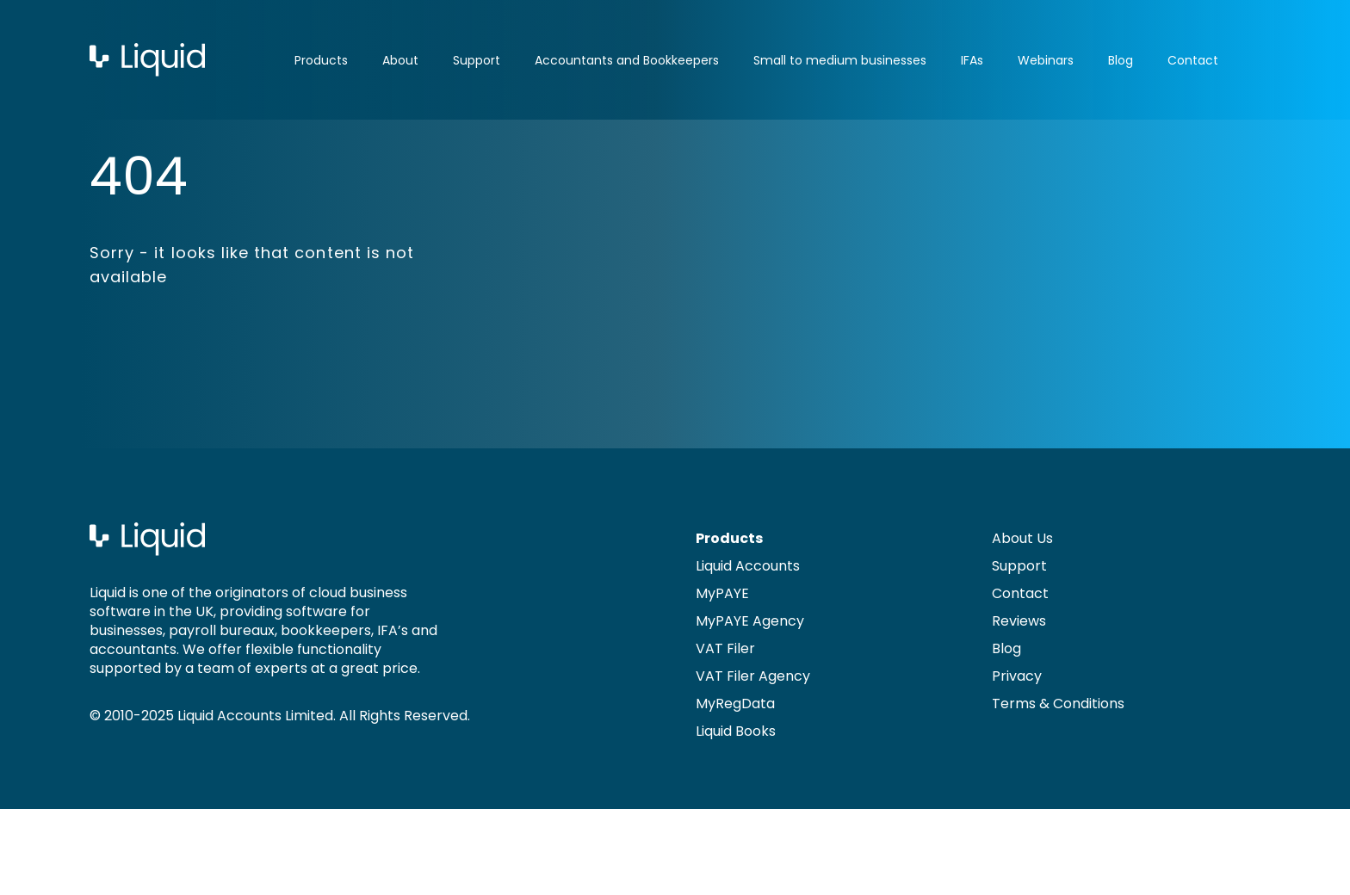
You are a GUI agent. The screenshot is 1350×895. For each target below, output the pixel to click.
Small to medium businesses (839, 60)
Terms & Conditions (1058, 703)
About (400, 60)
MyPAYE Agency (750, 621)
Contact (1192, 60)
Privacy (1017, 676)
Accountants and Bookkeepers (627, 60)
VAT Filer (725, 648)
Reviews (1019, 621)
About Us (1022, 538)
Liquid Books (736, 731)
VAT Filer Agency (753, 676)
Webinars (1046, 60)
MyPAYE (722, 593)
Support (476, 60)
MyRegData (735, 703)
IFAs (972, 60)
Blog (1120, 60)
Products (321, 60)
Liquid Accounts (748, 566)
